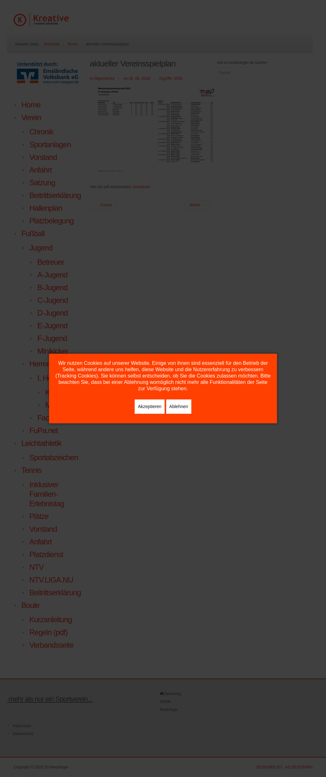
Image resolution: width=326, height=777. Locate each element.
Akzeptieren (149, 406)
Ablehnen (178, 406)
